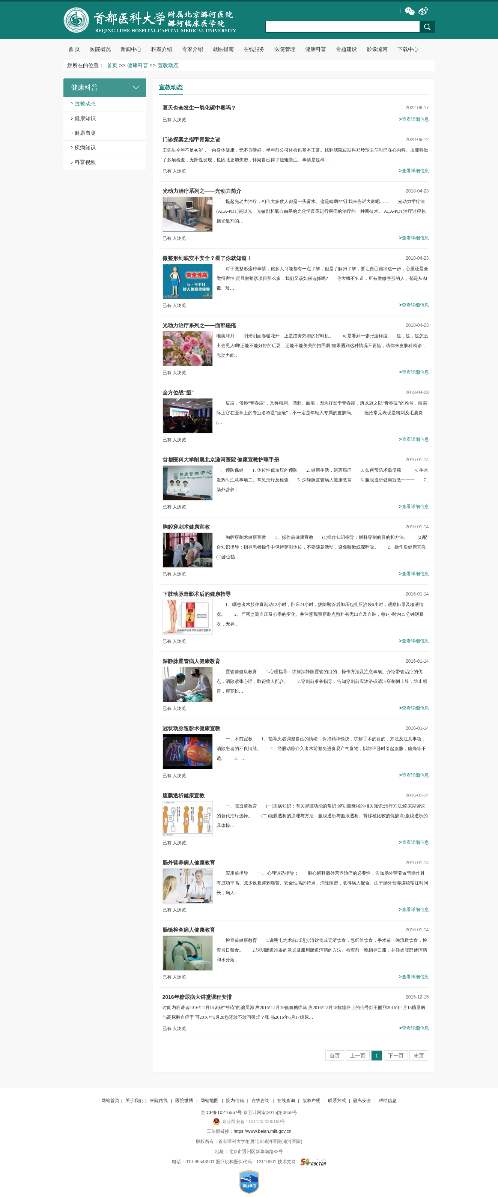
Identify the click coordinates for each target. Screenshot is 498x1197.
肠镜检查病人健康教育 (188, 930)
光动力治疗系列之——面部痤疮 (199, 325)
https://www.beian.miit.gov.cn (263, 1131)
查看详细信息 (414, 119)
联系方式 (337, 1100)
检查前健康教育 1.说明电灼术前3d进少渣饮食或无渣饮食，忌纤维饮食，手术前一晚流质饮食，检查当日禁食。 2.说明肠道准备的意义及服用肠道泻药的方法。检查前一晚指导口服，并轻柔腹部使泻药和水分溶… (322, 950)
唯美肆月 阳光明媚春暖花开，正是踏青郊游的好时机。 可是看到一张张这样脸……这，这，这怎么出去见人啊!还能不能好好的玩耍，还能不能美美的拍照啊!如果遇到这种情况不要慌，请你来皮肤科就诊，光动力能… (322, 345)
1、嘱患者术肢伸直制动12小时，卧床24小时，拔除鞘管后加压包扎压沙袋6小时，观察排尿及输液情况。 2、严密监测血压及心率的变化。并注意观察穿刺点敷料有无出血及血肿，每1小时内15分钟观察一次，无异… (322, 614)
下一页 (396, 1056)
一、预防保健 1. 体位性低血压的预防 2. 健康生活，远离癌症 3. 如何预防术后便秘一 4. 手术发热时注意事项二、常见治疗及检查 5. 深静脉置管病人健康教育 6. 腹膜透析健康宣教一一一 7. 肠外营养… (322, 480)
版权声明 (312, 1100)
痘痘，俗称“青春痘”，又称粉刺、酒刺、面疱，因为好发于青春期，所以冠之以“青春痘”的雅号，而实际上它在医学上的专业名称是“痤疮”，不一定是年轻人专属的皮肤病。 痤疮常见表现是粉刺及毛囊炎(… (322, 412)
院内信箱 (235, 1100)
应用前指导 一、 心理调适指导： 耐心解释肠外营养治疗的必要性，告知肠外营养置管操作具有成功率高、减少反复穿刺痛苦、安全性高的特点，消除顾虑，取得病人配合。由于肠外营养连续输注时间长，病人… (322, 883)
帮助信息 (388, 1100)
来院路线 (159, 1100)
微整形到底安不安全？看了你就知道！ (207, 258)
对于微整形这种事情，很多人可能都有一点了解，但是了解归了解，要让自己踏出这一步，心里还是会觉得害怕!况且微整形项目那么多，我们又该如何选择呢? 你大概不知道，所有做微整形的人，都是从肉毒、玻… (322, 278)
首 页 (74, 49)
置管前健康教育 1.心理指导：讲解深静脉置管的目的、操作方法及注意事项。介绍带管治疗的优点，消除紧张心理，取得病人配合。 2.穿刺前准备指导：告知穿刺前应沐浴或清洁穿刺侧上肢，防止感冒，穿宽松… (322, 681)
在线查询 (286, 1100)
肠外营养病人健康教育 (188, 863)
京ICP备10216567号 (221, 1112)
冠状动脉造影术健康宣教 (191, 728)
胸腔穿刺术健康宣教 (186, 527)
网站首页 (110, 1100)
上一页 (358, 1056)
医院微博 (184, 1100)
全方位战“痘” (178, 392)
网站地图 (210, 1100)
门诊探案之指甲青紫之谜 (191, 140)
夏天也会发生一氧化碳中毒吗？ (199, 108)
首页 (112, 65)
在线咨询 (261, 1100)
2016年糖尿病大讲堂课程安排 (197, 997)
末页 (419, 1056)
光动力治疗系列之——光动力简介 (201, 191)
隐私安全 (362, 1100)
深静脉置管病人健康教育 (191, 661)
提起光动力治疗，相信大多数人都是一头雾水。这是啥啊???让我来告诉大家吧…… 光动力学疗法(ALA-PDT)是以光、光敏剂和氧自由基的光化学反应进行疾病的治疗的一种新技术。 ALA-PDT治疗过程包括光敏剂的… (321, 211)
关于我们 (134, 1100)
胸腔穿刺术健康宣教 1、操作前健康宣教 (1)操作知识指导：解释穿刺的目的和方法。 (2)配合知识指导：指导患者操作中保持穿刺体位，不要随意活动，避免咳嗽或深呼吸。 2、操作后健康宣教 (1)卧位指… (326, 547)
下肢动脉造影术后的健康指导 (196, 594)
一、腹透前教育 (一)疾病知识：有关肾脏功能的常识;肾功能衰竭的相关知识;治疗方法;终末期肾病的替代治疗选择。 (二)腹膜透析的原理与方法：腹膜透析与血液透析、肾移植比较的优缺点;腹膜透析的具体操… (322, 815)
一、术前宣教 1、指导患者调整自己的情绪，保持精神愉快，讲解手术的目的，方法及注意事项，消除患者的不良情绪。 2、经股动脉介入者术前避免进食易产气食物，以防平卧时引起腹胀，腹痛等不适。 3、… (321, 748)
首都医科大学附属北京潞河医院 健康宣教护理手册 (221, 460)
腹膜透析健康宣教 (183, 795)
